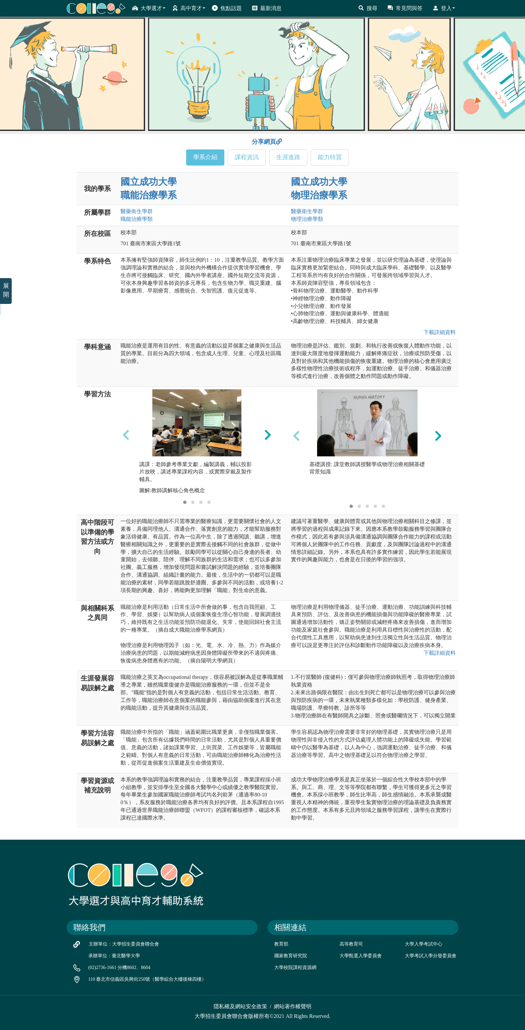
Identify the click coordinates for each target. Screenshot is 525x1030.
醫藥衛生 (137, 211)
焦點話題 (227, 8)
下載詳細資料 (438, 332)
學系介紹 (205, 157)
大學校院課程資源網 (295, 967)
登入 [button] (444, 8)
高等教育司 (351, 944)
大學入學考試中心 (423, 944)
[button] (185, 502)
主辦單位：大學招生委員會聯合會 (124, 944)
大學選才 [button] (148, 8)
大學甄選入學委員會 (361, 955)
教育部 (281, 944)
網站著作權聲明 (292, 1006)
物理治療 (307, 219)
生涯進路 (288, 157)
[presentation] (126, 435)
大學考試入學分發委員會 (430, 955)
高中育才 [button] (188, 8)
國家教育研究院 (290, 955)
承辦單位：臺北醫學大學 (114, 955)
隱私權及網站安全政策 (240, 1006)
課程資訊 (247, 157)
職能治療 (137, 219)
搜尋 (367, 8)
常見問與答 (405, 8)
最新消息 (267, 8)
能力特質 (330, 157)
